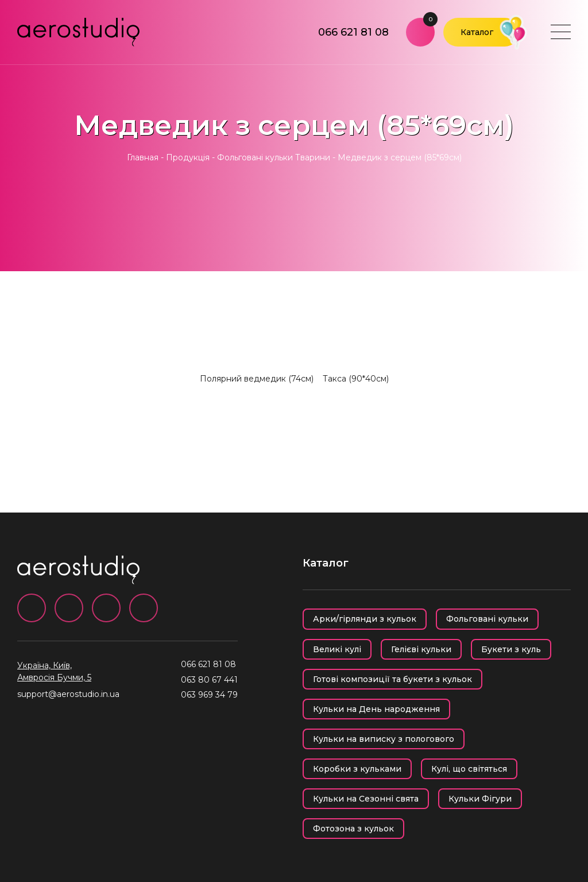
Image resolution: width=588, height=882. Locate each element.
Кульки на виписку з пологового (383, 739)
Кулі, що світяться (469, 769)
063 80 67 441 (209, 679)
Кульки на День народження (376, 709)
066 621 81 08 (353, 32)
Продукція (188, 157)
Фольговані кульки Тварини (273, 157)
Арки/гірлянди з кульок (364, 619)
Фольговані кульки (487, 619)
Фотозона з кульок (353, 828)
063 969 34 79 (209, 694)
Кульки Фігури (480, 799)
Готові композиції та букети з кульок (392, 679)
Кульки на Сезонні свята (366, 799)
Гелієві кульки (421, 649)
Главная (142, 157)
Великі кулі (337, 649)
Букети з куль (511, 649)
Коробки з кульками (357, 769)
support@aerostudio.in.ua (68, 694)
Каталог (477, 32)
